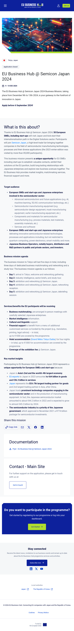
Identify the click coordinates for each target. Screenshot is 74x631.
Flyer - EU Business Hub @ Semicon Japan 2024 (32, 449)
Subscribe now (35, 563)
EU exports (14, 376)
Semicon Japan (19, 142)
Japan (12, 383)
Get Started (35, 527)
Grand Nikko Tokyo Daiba (43, 339)
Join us (66, 6)
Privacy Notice (43, 613)
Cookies (32, 613)
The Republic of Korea (41, 589)
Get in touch (18, 485)
